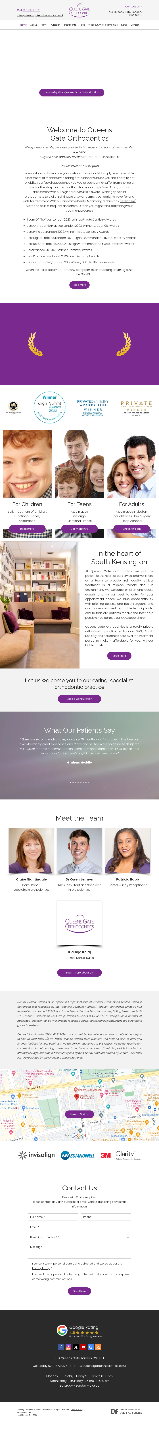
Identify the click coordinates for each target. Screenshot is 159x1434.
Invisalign (55, 24)
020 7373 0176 (31, 10)
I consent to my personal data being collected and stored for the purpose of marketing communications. (80, 1277)
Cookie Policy (77, 1409)
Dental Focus (131, 1413)
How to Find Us (79, 1114)
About (33, 24)
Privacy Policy (41, 1268)
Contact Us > (133, 6)
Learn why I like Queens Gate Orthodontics (72, 92)
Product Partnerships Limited (111, 1002)
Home (23, 24)
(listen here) (128, 201)
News (124, 24)
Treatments (70, 24)
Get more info (79, 529)
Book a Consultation (79, 699)
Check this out (131, 529)
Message (79, 1251)
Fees (82, 24)
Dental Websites (128, 1409)
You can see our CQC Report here (121, 618)
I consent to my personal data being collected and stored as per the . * (77, 1266)
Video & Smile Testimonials (103, 24)
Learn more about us (79, 972)
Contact (135, 24)
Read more (27, 529)
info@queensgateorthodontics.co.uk (40, 15)
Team (43, 24)
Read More (79, 285)
